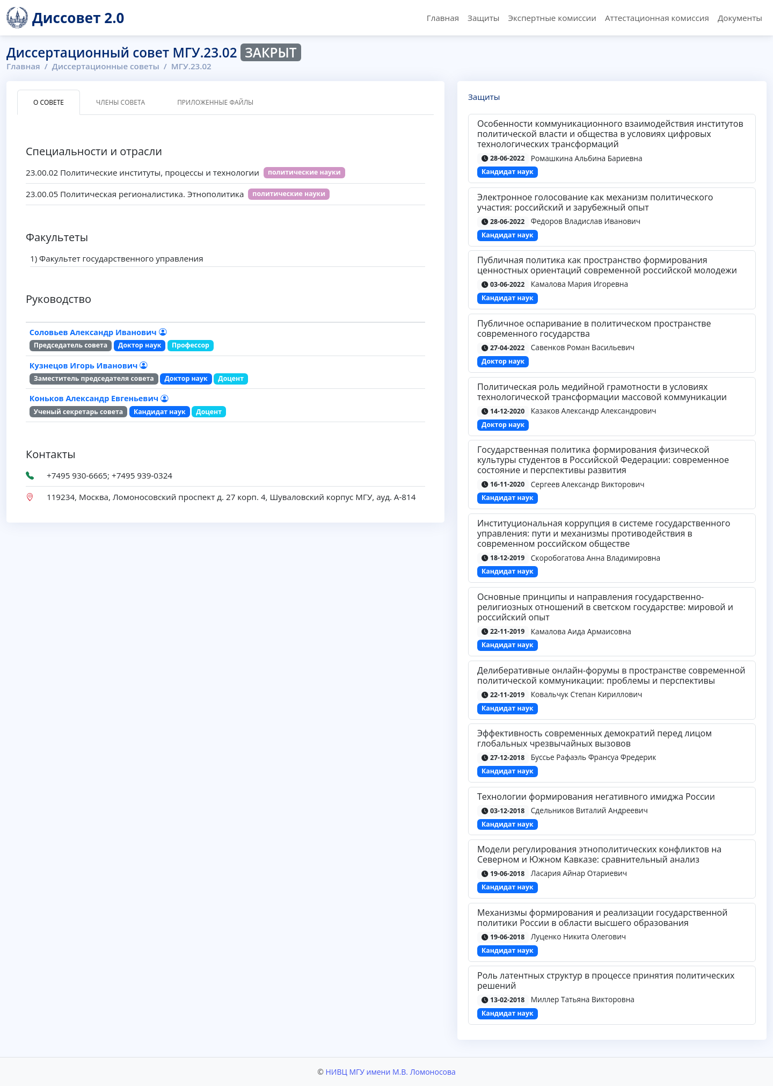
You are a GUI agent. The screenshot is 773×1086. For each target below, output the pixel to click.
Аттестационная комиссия (657, 17)
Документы (740, 17)
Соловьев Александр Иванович (98, 332)
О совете (48, 102)
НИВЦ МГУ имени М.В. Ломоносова (390, 1072)
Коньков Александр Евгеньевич (99, 398)
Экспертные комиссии (552, 17)
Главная (443, 17)
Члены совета (120, 102)
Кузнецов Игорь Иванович (88, 365)
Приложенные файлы (215, 102)
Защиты (483, 17)
